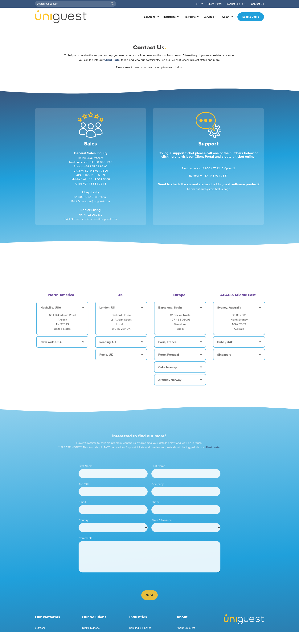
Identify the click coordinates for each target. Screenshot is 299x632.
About (225, 16)
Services (209, 16)
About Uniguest (186, 627)
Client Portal (214, 3)
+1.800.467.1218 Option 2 (218, 173)
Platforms (190, 16)
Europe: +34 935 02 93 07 (91, 171)
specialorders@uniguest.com (99, 223)
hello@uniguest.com (90, 162)
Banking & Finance (140, 627)
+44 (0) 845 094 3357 (214, 180)
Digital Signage (91, 627)
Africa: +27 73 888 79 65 (90, 188)
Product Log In (234, 3)
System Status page (217, 193)
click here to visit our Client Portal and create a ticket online (208, 161)
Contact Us (257, 3)
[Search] (75, 4)
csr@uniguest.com (99, 205)
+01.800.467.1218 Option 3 (90, 201)
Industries (169, 16)
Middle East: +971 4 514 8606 (91, 184)
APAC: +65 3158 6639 (90, 179)
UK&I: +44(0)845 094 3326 (90, 175)
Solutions (149, 16)
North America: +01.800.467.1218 (90, 166)
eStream (40, 627)
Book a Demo (250, 16)
